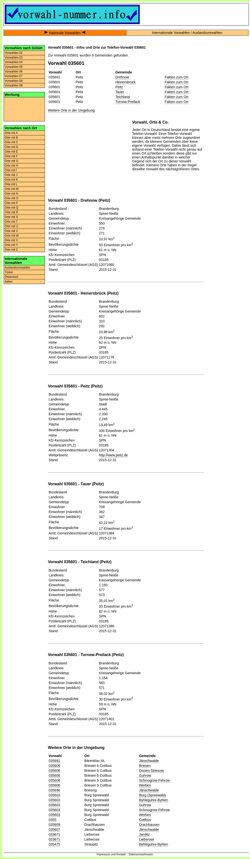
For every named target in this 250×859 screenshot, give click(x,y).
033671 (54, 834)
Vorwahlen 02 (14, 53)
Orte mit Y (11, 245)
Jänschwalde (149, 761)
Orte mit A (11, 133)
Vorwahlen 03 (14, 57)
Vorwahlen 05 (14, 67)
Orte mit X (11, 240)
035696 (54, 790)
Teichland (122, 97)
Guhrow (145, 775)
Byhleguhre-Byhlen (153, 800)
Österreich (11, 277)
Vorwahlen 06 (14, 71)
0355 (52, 820)
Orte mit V (11, 231)
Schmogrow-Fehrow (154, 780)
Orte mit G (11, 161)
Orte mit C (11, 142)
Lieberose (146, 839)
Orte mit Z (11, 249)
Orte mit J (11, 175)
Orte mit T (11, 221)
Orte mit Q (11, 207)
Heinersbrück (125, 82)
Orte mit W (12, 235)
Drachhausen (149, 825)
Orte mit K (11, 179)
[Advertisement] (24, 109)
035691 (54, 761)
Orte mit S (11, 217)
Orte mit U (11, 226)
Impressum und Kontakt (111, 854)
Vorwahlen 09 (14, 85)
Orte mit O (11, 198)
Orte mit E (11, 151)
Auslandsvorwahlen (17, 267)
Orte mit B (11, 137)
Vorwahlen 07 (14, 76)
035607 (54, 829)
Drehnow (122, 77)
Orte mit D (11, 147)
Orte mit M (11, 189)
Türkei (9, 272)
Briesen (145, 766)
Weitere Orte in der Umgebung (71, 110)
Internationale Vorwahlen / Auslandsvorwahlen (187, 33)
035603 (54, 795)
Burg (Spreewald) (152, 795)
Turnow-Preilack (127, 102)
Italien (9, 281)
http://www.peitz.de (113, 455)
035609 (54, 825)
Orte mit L (11, 184)
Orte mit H (11, 165)
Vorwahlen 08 (14, 81)
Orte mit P (11, 203)
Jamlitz (144, 834)
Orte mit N (11, 193)
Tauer (119, 92)
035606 (54, 766)
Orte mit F (11, 156)
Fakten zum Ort (176, 77)
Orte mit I (11, 170)
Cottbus (145, 820)
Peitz (119, 87)
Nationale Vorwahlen (65, 33)
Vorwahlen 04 (14, 62)
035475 (54, 844)
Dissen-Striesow (151, 771)
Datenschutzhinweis (141, 854)
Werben (145, 785)
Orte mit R (11, 212)
